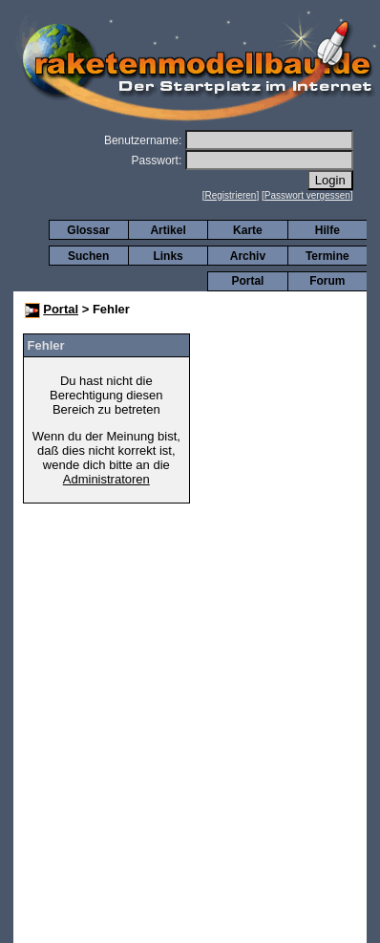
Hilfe (327, 230)
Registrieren (231, 195)
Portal (247, 281)
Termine (327, 256)
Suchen (88, 256)
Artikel (167, 230)
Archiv (247, 256)
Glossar (88, 230)
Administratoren (106, 479)
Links (167, 256)
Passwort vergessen (307, 195)
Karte (248, 230)
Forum (327, 281)
